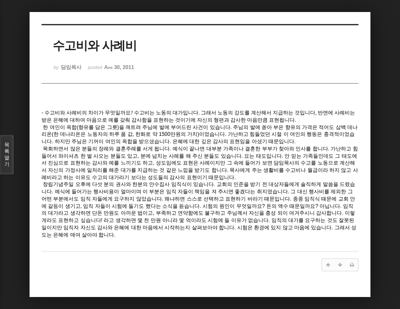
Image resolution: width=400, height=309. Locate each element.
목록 (6, 155)
